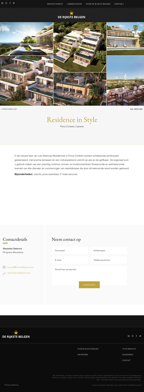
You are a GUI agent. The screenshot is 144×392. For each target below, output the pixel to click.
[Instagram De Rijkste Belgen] (6, 3)
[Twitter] (14, 3)
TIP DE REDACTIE (129, 349)
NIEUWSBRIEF (127, 355)
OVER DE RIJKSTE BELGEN (87, 349)
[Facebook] (10, 3)
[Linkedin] (2, 3)
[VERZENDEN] (89, 284)
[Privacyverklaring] (15, 385)
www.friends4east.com (19, 272)
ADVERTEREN (82, 355)
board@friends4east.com (20, 267)
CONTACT (126, 360)
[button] (13, 109)
